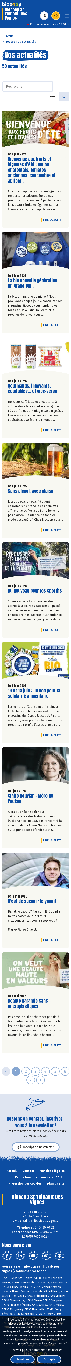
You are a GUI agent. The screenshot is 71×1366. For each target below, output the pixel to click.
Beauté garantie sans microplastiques (29, 1003)
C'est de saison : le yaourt (32, 901)
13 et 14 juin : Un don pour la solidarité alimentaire (34, 693)
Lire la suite (53, 220)
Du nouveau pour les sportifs (35, 591)
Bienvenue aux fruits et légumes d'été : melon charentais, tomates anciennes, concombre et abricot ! (31, 169)
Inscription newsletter (35, 1147)
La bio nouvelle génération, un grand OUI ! (33, 283)
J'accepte (49, 1359)
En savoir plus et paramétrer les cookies (35, 1350)
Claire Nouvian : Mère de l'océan (30, 798)
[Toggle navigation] (67, 17)
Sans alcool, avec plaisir (31, 491)
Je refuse (22, 1359)
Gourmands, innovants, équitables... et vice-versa (32, 388)
